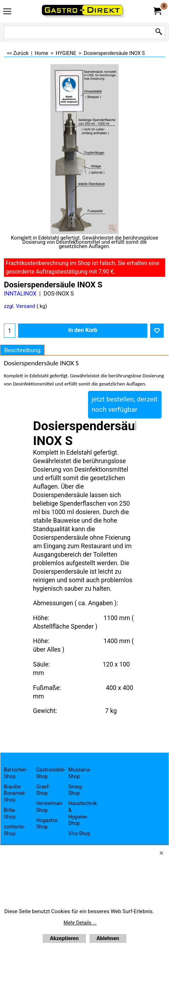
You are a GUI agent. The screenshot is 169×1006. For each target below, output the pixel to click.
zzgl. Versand (19, 306)
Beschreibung (22, 350)
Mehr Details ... (80, 923)
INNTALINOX (20, 293)
